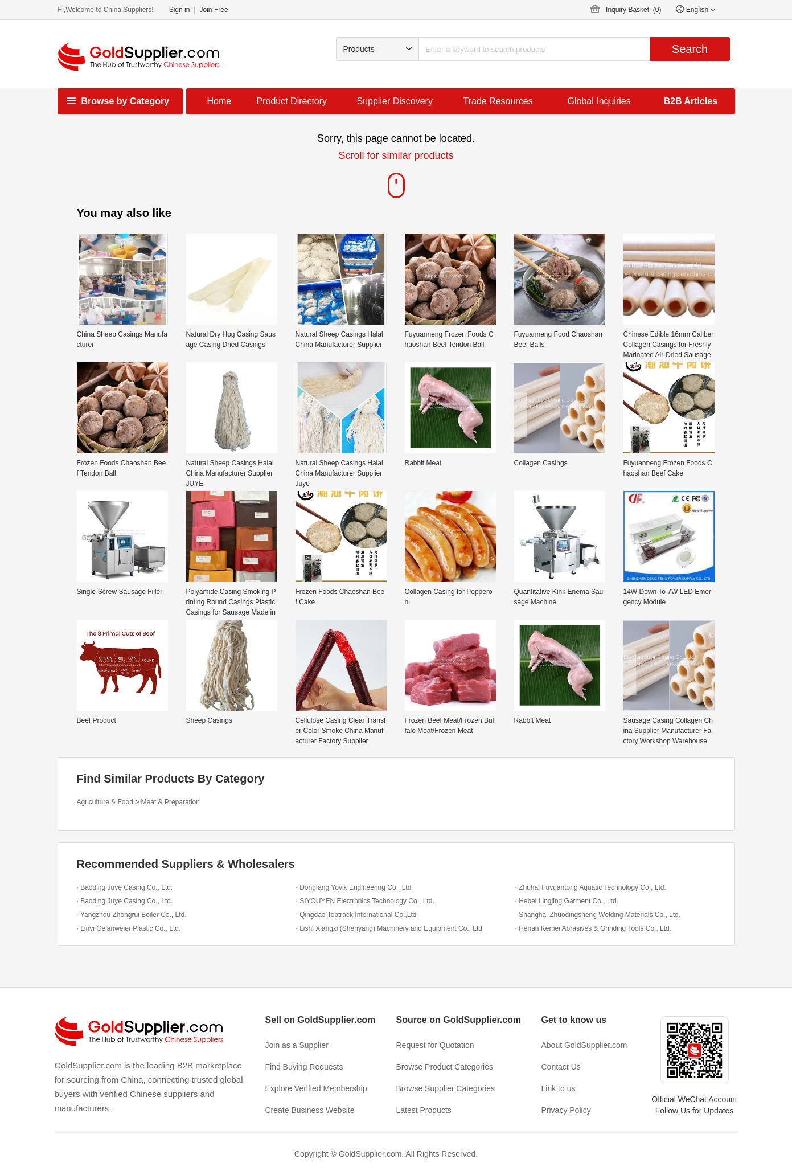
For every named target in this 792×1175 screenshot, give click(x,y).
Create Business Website (310, 1110)
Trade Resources (498, 101)
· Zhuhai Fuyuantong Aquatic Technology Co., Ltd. (590, 887)
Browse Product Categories (444, 1066)
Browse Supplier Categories (445, 1088)
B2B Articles (691, 101)
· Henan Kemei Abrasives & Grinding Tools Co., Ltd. (593, 928)
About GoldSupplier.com (584, 1045)
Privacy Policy (566, 1110)
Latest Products (424, 1110)
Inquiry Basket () (633, 10)
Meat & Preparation (170, 802)
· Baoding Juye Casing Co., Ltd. (125, 887)
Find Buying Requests (304, 1066)
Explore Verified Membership (316, 1088)
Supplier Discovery (395, 101)
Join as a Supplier (297, 1045)
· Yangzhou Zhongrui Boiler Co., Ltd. (132, 915)
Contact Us (561, 1066)
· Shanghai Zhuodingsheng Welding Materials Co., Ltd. (598, 915)
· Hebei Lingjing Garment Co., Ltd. (566, 901)
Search (690, 49)
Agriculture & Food (105, 802)
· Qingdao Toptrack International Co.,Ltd (356, 915)
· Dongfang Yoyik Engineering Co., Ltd (354, 887)
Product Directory (292, 101)
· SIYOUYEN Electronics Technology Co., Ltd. (365, 901)
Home (219, 101)
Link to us (558, 1088)
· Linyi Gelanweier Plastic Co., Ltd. (129, 928)
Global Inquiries (599, 101)
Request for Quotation (435, 1045)
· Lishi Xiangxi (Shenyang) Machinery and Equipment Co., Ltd (389, 928)
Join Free (214, 10)
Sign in (179, 10)
